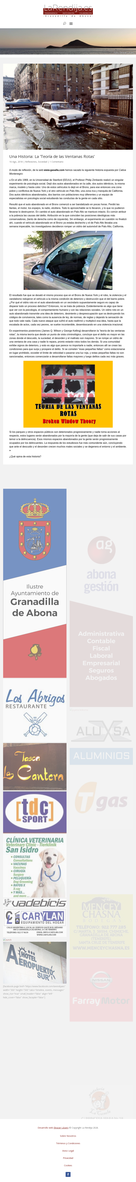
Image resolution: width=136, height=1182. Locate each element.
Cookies (68, 1165)
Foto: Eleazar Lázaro (124, 52)
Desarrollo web (53, 1127)
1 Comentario (56, 161)
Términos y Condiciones (68, 1143)
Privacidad (68, 1158)
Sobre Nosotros (68, 1135)
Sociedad (42, 161)
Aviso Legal (68, 1150)
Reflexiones (31, 161)
